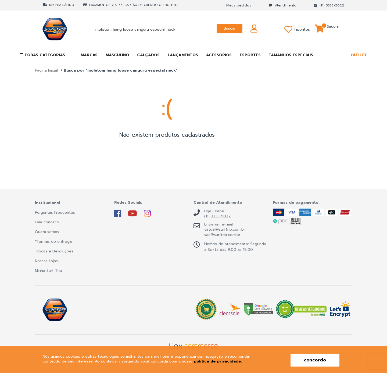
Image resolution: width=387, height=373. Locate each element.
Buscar (229, 29)
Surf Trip (61, 29)
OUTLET (359, 55)
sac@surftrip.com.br (222, 235)
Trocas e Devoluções (54, 251)
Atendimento (282, 5)
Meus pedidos (238, 5)
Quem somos (47, 232)
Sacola (333, 29)
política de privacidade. (218, 361)
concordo (315, 360)
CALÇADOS (148, 55)
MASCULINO (117, 55)
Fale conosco (47, 222)
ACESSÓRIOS (219, 55)
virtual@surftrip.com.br (224, 229)
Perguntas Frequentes (55, 212)
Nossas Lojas (46, 261)
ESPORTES (250, 55)
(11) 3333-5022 (329, 5)
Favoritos (289, 29)
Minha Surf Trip (48, 270)
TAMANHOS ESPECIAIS (291, 55)
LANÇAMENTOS (183, 55)
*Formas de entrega (53, 241)
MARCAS (89, 55)
